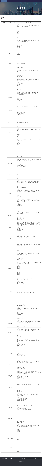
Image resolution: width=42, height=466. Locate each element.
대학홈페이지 (41, 0)
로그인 (34, 0)
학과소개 (15, 3)
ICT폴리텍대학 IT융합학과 (7, 3)
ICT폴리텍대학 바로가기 (3, 0)
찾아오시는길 (11, 458)
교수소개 (25, 3)
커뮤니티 (30, 3)
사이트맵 (37, 0)
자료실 (35, 3)
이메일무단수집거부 (7, 458)
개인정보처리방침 (2, 458)
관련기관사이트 (34, 458)
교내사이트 (23, 458)
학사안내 (20, 3)
